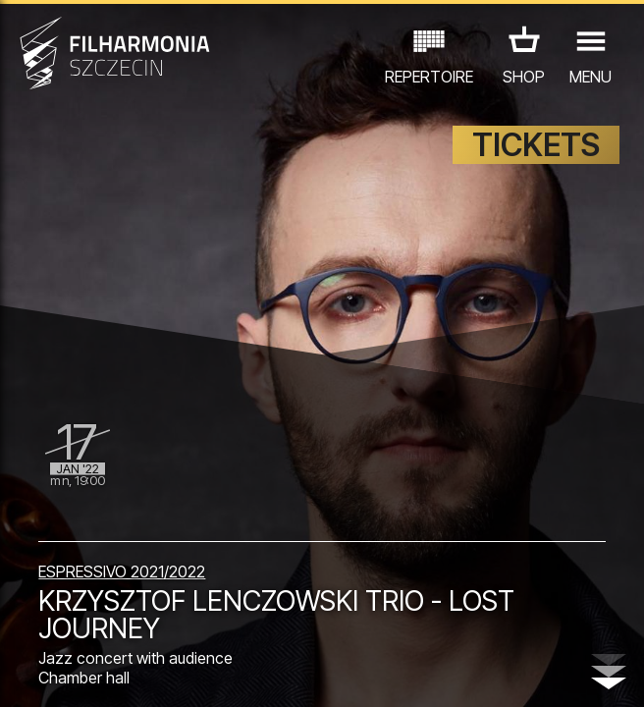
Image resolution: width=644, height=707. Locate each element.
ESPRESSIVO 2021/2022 (121, 571)
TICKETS (536, 145)
